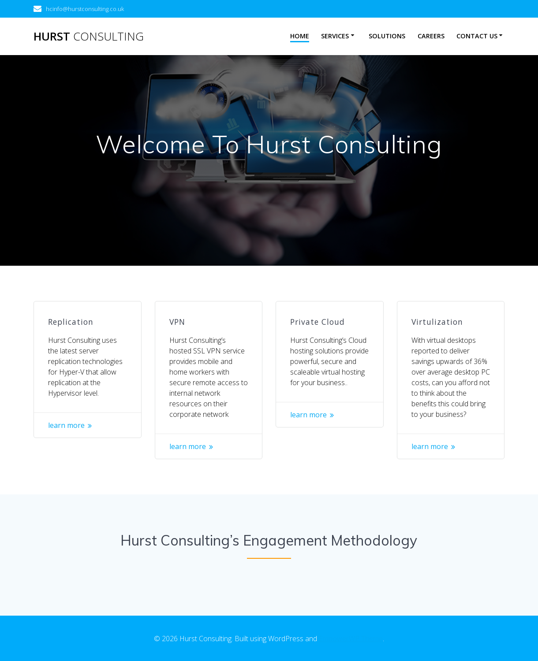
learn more (66, 425)
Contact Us (476, 36)
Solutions (387, 36)
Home (299, 36)
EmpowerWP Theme (351, 638)
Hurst (89, 36)
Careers (431, 36)
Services (335, 36)
